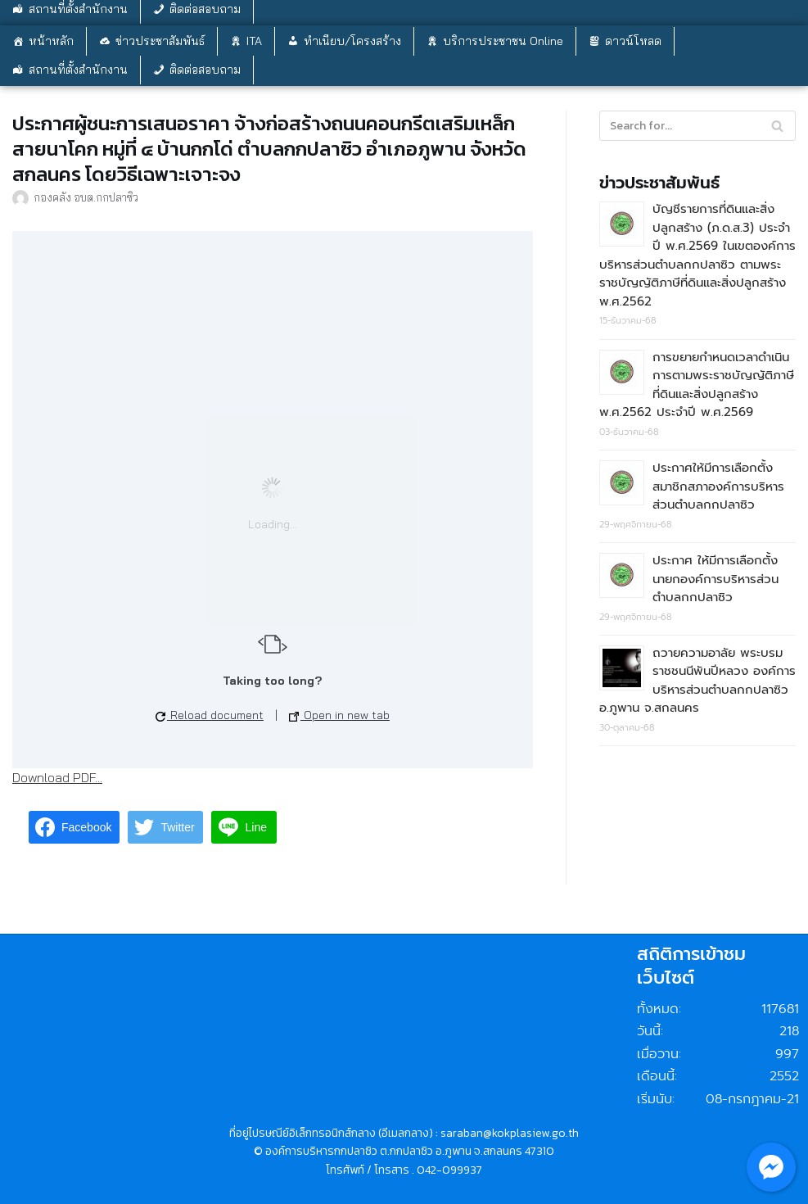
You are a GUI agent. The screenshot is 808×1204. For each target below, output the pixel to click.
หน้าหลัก (51, 41)
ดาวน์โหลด (633, 41)
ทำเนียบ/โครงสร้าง (352, 41)
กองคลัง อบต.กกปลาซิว (86, 197)
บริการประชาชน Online (503, 41)
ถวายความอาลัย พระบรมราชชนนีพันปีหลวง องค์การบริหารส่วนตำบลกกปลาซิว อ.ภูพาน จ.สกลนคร (697, 680)
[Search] (777, 126)
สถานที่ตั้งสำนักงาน (78, 69)
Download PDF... (57, 777)
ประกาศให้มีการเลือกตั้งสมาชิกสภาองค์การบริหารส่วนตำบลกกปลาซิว (718, 486)
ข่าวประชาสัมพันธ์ (160, 41)
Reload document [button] (210, 715)
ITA (254, 41)
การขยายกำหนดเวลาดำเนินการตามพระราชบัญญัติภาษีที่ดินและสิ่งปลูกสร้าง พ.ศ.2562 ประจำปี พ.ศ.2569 (696, 385)
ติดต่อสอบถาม (205, 69)
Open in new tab (339, 715)
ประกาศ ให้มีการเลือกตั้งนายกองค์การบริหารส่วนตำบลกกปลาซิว (715, 578)
